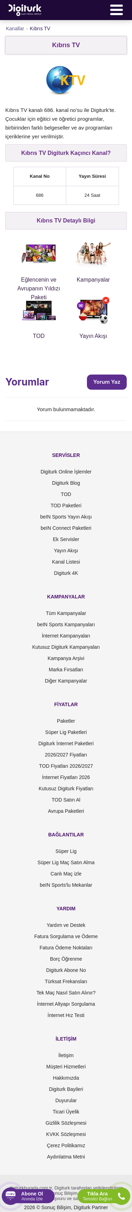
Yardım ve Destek (65, 925)
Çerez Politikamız (66, 1145)
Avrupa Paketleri (66, 811)
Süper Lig (66, 851)
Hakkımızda (66, 1078)
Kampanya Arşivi (66, 658)
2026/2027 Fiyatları (66, 755)
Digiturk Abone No (66, 970)
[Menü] (116, 10)
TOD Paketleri (66, 505)
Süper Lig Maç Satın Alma (66, 862)
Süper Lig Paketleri (66, 732)
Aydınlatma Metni (66, 1157)
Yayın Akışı (66, 550)
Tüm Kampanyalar (66, 613)
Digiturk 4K (66, 573)
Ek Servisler (66, 539)
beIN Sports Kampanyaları (66, 624)
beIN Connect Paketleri (66, 528)
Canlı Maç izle (66, 874)
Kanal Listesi (66, 562)
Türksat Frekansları (66, 981)
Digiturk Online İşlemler (66, 472)
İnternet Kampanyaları (66, 636)
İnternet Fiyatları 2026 (66, 777)
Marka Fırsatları (66, 669)
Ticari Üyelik (66, 1111)
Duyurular (66, 1100)
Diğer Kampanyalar (66, 681)
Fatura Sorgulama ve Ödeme (66, 936)
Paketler (66, 721)
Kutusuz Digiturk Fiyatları (66, 788)
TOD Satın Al (66, 800)
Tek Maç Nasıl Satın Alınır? (65, 993)
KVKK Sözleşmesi (66, 1134)
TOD (66, 494)
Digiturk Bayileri (66, 1089)
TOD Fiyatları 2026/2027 (66, 766)
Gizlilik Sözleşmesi (66, 1123)
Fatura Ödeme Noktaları (65, 947)
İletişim (66, 1055)
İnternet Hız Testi (66, 1015)
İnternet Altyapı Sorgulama (66, 1004)
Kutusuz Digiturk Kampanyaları (66, 647)
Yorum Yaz (106, 381)
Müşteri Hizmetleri (66, 1066)
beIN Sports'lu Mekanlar (66, 885)
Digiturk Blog (66, 483)
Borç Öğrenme (66, 959)
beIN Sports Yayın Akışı (66, 517)
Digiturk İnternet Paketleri (66, 743)
